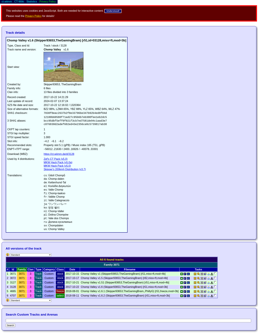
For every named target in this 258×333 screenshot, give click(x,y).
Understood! (112, 11)
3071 (22, 273)
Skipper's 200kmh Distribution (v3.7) (65, 169)
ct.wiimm (7, 1)
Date (72, 269)
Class (60, 269)
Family (22, 269)
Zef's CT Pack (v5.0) (55, 159)
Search (10, 325)
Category (49, 269)
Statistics (31, 1)
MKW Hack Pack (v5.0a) (58, 162)
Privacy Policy (33, 16)
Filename (129, 269)
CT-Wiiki (19, 1)
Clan (30, 269)
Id (13, 269)
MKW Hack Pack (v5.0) (57, 165)
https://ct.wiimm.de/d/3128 (59, 154)
